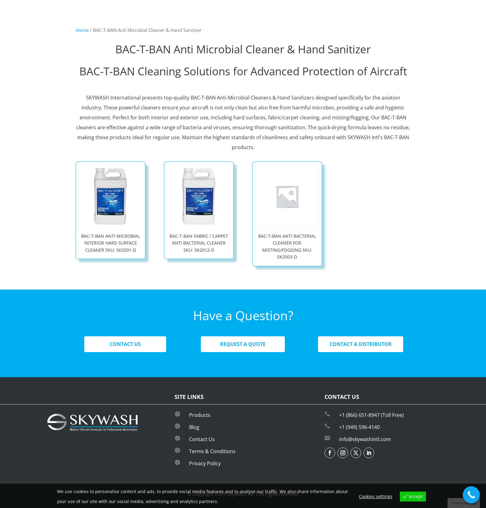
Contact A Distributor (360, 344)
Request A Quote (243, 344)
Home (82, 30)
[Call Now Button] (471, 494)
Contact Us (125, 344)
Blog (194, 427)
